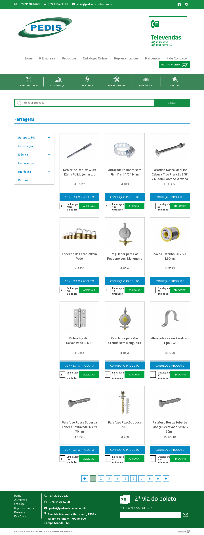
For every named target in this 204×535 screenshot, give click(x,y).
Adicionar (89, 206)
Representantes (126, 58)
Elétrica (87, 82)
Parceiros (152, 58)
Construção (58, 82)
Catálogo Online (95, 58)
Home (28, 58)
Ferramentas (116, 82)
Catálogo (19, 504)
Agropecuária (29, 82)
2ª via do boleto (155, 498)
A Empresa (47, 58)
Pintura (175, 82)
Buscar (172, 103)
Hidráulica (146, 82)
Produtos (69, 58)
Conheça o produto (79, 197)
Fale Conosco (176, 58)
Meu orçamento (174, 65)
